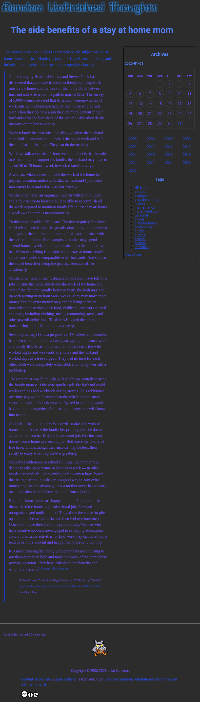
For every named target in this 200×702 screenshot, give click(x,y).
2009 (133, 147)
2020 (133, 163)
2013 (187, 147)
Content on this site (36, 679)
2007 (169, 139)
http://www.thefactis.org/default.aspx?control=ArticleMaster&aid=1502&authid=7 (59, 586)
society (140, 243)
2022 (169, 163)
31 (179, 124)
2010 (151, 147)
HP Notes (142, 188)
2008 (187, 139)
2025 (133, 171)
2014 (133, 155)
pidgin (139, 219)
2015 (151, 155)
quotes (140, 235)
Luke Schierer (66, 679)
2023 (187, 163)
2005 (133, 139)
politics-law (143, 227)
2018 (187, 155)
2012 (169, 147)
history (140, 203)
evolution (142, 195)
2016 (169, 155)
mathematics (145, 207)
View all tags (133, 254)
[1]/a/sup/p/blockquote (53, 568)
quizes (140, 231)
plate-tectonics (146, 223)
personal (141, 215)
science (140, 239)
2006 (151, 139)
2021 (151, 163)
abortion (141, 192)
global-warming (146, 199)
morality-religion (147, 211)
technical (142, 247)
